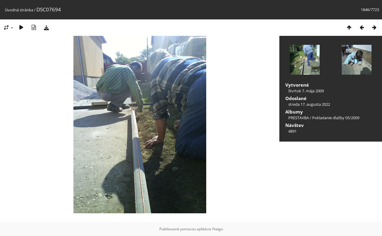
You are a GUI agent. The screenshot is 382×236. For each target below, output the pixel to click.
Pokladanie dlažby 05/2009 (335, 117)
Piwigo (217, 229)
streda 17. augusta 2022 (309, 104)
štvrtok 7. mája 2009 (306, 91)
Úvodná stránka (19, 10)
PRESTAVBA (299, 117)
